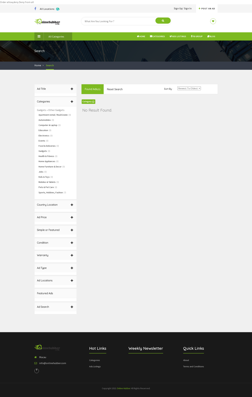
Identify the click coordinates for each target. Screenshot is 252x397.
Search (50, 65)
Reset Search (115, 89)
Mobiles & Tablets (49, 182)
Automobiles (46, 120)
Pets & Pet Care (48, 187)
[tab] (55, 88)
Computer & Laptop (50, 125)
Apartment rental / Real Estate (55, 114)
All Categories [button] (49, 36)
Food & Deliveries (49, 145)
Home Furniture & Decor (52, 166)
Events (43, 140)
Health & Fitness (48, 156)
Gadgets (44, 151)
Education (45, 130)
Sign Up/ (178, 8)
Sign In (188, 8)
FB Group (197, 36)
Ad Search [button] (55, 306)
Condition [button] (55, 242)
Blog (211, 36)
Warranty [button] (55, 255)
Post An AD (207, 8)
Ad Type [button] (55, 267)
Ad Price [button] (55, 217)
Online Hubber (123, 388)
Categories (157, 36)
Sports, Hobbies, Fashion (52, 192)
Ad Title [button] (55, 88)
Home (141, 36)
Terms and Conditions (193, 366)
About (186, 360)
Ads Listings (178, 36)
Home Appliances (49, 161)
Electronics (46, 135)
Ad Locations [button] (55, 280)
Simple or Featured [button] (55, 230)
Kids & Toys (46, 176)
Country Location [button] (55, 204)
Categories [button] (55, 101)
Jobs (43, 171)
